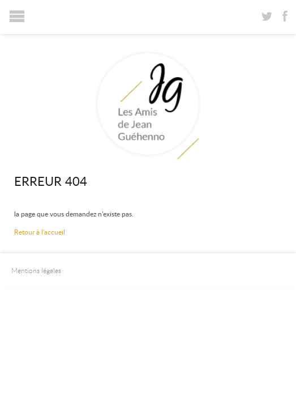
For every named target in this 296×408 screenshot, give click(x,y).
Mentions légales (36, 270)
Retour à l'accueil (39, 231)
